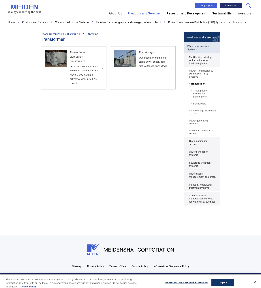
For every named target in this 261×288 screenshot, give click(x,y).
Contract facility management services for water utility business (202, 198)
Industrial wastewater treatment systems (200, 186)
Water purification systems (198, 153)
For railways (199, 103)
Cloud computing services (198, 142)
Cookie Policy (140, 266)
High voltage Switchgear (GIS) (204, 112)
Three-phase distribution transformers (200, 93)
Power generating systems (198, 122)
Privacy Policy (95, 266)
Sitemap (77, 266)
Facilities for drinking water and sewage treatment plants (200, 60)
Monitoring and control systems (201, 132)
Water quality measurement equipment (202, 175)
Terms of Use (117, 266)
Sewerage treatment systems (200, 164)
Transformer (198, 83)
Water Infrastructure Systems (198, 48)
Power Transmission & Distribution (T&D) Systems (201, 73)
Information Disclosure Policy (171, 266)
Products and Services (201, 37)
